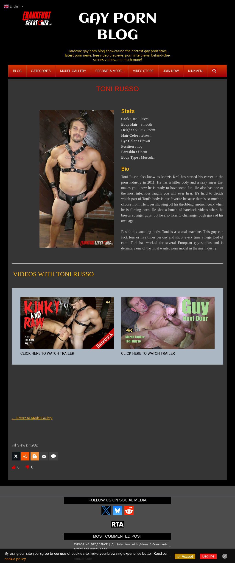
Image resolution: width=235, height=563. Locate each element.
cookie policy (15, 559)
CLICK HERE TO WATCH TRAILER (47, 353)
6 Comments (159, 544)
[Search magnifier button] (214, 70)
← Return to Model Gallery (32, 418)
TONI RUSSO (117, 88)
